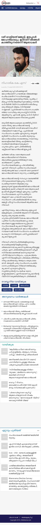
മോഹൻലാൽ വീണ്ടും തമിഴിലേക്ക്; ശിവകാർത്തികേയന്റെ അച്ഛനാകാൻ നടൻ (20, 312)
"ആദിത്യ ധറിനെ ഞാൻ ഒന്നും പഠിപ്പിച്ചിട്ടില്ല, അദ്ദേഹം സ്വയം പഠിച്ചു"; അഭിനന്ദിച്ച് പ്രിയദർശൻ (23, 352)
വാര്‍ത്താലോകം (11, 8)
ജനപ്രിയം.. (19, 290)
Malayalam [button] (30, 3)
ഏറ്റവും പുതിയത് (11, 430)
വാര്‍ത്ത (14, 285)
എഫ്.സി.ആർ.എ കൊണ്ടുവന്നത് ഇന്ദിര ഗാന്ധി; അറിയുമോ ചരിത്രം (24, 445)
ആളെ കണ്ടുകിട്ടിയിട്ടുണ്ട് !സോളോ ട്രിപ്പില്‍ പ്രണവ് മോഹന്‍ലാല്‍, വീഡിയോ (20, 337)
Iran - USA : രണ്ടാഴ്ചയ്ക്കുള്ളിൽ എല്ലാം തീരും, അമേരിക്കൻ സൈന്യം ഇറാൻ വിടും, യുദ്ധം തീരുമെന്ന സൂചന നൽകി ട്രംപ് (22, 457)
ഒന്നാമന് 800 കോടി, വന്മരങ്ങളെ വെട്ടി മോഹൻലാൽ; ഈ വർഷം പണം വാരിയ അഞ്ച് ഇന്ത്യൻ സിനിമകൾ (19, 304)
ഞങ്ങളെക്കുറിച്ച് (27, 517)
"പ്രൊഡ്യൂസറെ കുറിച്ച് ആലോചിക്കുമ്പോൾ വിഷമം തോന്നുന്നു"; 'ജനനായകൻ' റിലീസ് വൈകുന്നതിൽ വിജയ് (24, 396)
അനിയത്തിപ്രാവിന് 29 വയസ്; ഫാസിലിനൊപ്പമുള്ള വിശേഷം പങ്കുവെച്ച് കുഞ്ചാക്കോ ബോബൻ (23, 362)
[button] (2, 8)
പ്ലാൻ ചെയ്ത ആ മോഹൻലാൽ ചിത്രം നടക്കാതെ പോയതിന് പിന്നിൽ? (19, 320)
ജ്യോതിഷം (24, 285)
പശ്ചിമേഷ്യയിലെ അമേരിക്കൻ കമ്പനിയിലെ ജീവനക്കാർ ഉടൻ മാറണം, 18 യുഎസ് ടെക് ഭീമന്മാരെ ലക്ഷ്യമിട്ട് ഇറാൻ (24, 469)
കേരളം (22, 8)
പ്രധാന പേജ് (13, 517)
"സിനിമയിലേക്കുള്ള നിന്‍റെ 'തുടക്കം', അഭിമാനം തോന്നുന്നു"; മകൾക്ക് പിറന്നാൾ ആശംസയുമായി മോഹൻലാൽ (23, 373)
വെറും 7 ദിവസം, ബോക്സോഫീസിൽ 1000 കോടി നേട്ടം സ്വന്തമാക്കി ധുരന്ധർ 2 (23, 385)
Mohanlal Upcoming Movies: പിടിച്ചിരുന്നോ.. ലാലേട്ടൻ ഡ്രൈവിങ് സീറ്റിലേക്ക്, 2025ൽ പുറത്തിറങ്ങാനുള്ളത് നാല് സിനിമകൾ (21, 328)
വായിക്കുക (8, 344)
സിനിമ (30, 8)
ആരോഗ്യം (7, 290)
